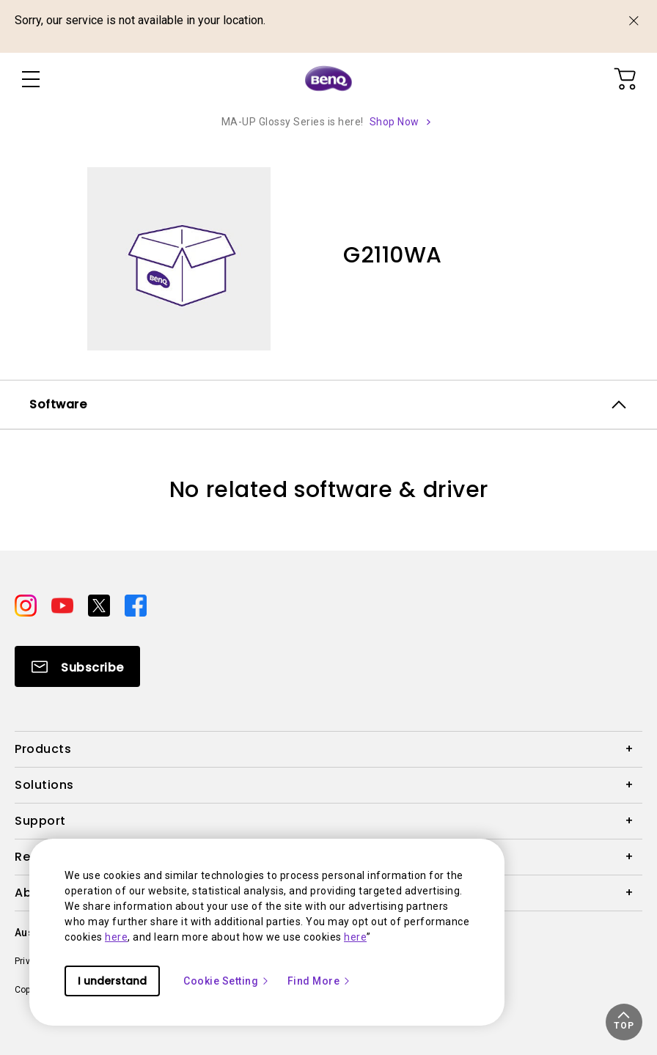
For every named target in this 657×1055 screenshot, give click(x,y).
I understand (112, 981)
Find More (319, 981)
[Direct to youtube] (63, 605)
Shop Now (394, 122)
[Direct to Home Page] (328, 79)
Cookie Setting (226, 981)
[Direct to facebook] (136, 605)
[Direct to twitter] (100, 605)
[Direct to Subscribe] (77, 666)
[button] (624, 1022)
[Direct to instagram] (27, 605)
